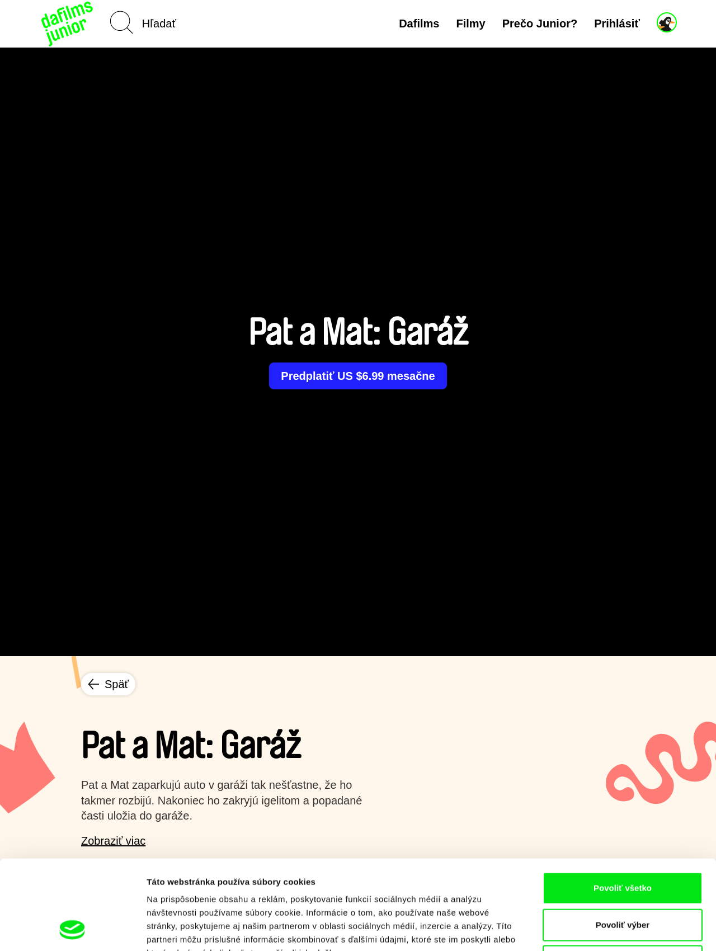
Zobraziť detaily (584, 929)
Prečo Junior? (539, 23)
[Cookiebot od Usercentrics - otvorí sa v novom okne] (72, 929)
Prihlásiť (617, 23)
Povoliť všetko (622, 804)
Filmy (470, 23)
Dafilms (419, 23)
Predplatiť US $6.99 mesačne (358, 376)
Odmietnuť (622, 877)
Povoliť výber (622, 841)
